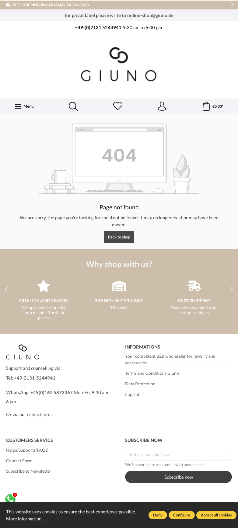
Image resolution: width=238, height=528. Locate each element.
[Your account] (161, 106)
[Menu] (24, 106)
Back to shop (119, 236)
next (230, 4)
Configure (181, 514)
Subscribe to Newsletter (28, 471)
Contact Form (19, 460)
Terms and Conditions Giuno (152, 373)
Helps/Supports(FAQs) (27, 450)
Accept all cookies (216, 514)
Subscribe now (178, 477)
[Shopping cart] (212, 106)
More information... (25, 518)
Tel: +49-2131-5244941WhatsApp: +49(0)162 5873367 (39, 385)
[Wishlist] (117, 106)
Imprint (132, 394)
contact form (39, 414)
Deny (158, 514)
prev (9, 4)
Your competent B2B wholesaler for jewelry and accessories (170, 359)
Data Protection (140, 383)
